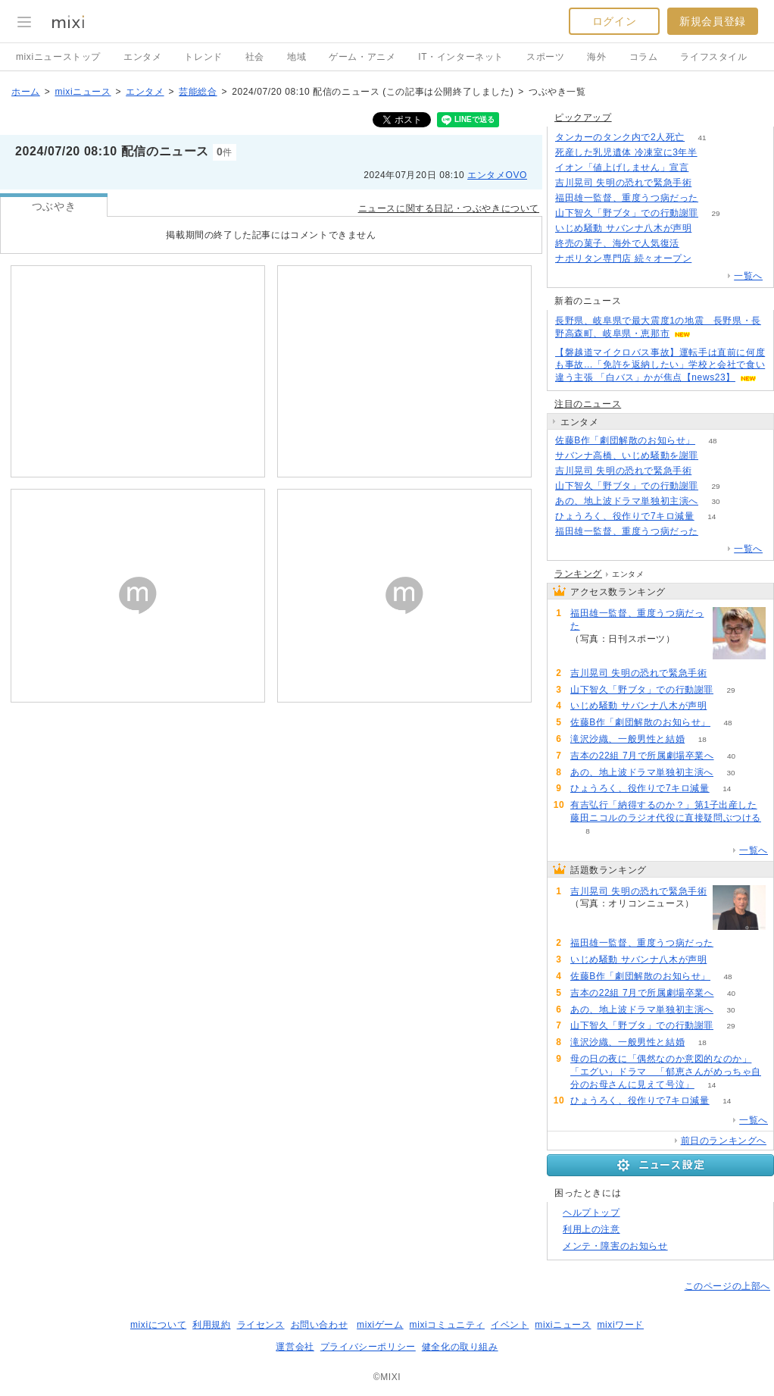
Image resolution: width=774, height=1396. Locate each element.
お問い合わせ (319, 1324)
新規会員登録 (712, 21)
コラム (643, 57)
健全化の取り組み (460, 1346)
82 (715, 198)
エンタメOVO (497, 175)
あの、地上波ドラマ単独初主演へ (626, 501)
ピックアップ (583, 117)
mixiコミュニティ (447, 1324)
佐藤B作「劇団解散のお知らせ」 (625, 440)
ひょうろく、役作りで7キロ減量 (624, 516)
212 (716, 456)
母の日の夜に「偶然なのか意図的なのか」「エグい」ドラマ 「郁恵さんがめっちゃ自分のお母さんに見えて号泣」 (665, 1071)
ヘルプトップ (591, 1212)
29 (715, 213)
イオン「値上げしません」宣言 (621, 167)
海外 (596, 57)
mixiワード (620, 1324)
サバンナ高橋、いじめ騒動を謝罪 (626, 455)
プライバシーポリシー (368, 1346)
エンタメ (142, 57)
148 (709, 259)
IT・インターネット (461, 57)
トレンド (203, 57)
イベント (510, 1324)
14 (711, 516)
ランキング (578, 573)
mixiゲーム (380, 1324)
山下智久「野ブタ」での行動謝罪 (626, 213)
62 (714, 153)
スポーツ (545, 57)
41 (702, 137)
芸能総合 (198, 91)
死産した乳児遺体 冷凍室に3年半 (626, 152)
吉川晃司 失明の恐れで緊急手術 (623, 182)
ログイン (614, 21)
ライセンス (261, 1324)
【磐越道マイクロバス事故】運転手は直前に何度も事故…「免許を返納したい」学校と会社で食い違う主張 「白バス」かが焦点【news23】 (660, 365)
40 (731, 756)
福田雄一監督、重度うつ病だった (626, 197)
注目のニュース (587, 404)
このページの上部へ (727, 1286)
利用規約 (211, 1324)
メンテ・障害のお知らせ (615, 1246)
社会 (254, 57)
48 (712, 441)
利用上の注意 (591, 1229)
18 (702, 739)
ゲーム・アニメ (362, 57)
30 (715, 501)
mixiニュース (83, 91)
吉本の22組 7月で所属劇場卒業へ (642, 755)
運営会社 (295, 1346)
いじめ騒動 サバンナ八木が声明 (623, 228)
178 (706, 168)
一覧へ (748, 276)
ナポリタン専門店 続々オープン (623, 258)
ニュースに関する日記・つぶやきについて (448, 208)
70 (709, 228)
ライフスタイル (713, 57)
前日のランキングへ (723, 1140)
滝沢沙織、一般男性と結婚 (627, 739)
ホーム (25, 91)
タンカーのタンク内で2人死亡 (620, 137)
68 (696, 243)
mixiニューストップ (58, 57)
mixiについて (158, 1324)
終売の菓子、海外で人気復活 (617, 243)
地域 (296, 57)
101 (709, 183)
